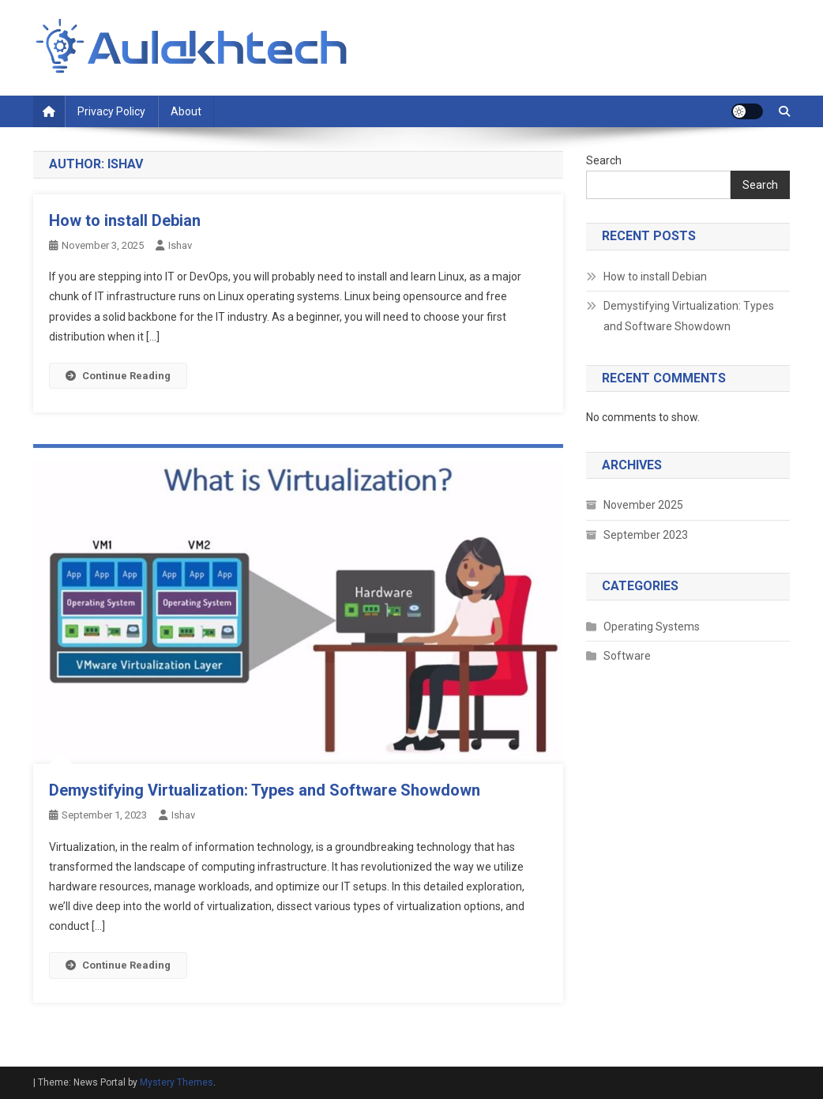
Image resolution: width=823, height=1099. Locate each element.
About (186, 111)
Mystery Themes (176, 1082)
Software (627, 655)
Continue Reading (118, 376)
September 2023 (645, 535)
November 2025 (643, 505)
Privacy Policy (111, 111)
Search (604, 160)
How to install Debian (125, 220)
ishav (180, 245)
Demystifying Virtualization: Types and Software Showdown (264, 790)
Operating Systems (651, 626)
